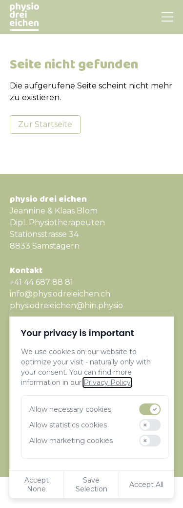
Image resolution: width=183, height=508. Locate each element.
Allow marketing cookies (71, 440)
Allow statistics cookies (68, 425)
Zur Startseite (45, 124)
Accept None (36, 484)
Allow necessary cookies (70, 409)
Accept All (146, 484)
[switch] (150, 409)
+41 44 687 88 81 (41, 282)
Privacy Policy (107, 382)
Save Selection (91, 484)
